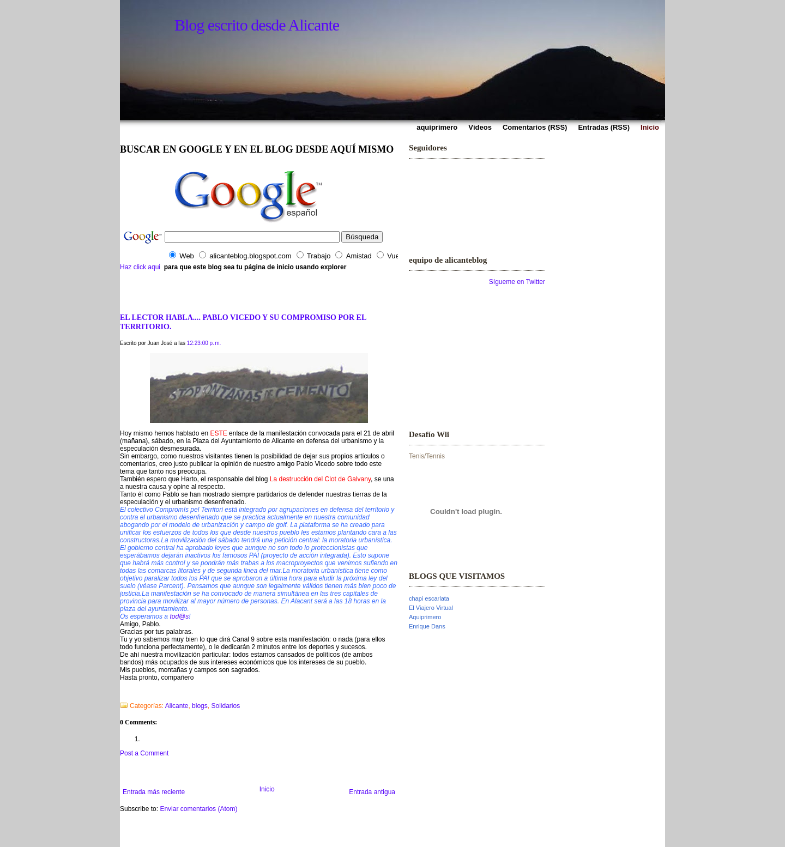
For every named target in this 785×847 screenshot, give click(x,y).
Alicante (177, 706)
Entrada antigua (372, 792)
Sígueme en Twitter (517, 282)
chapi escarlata (429, 598)
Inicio (267, 789)
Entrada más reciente (154, 792)
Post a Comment (144, 753)
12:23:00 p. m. (204, 343)
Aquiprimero (425, 617)
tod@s (179, 616)
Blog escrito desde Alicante (256, 25)
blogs (200, 706)
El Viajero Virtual (431, 607)
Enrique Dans (427, 626)
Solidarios (225, 706)
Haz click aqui (140, 267)
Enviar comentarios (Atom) (198, 809)
